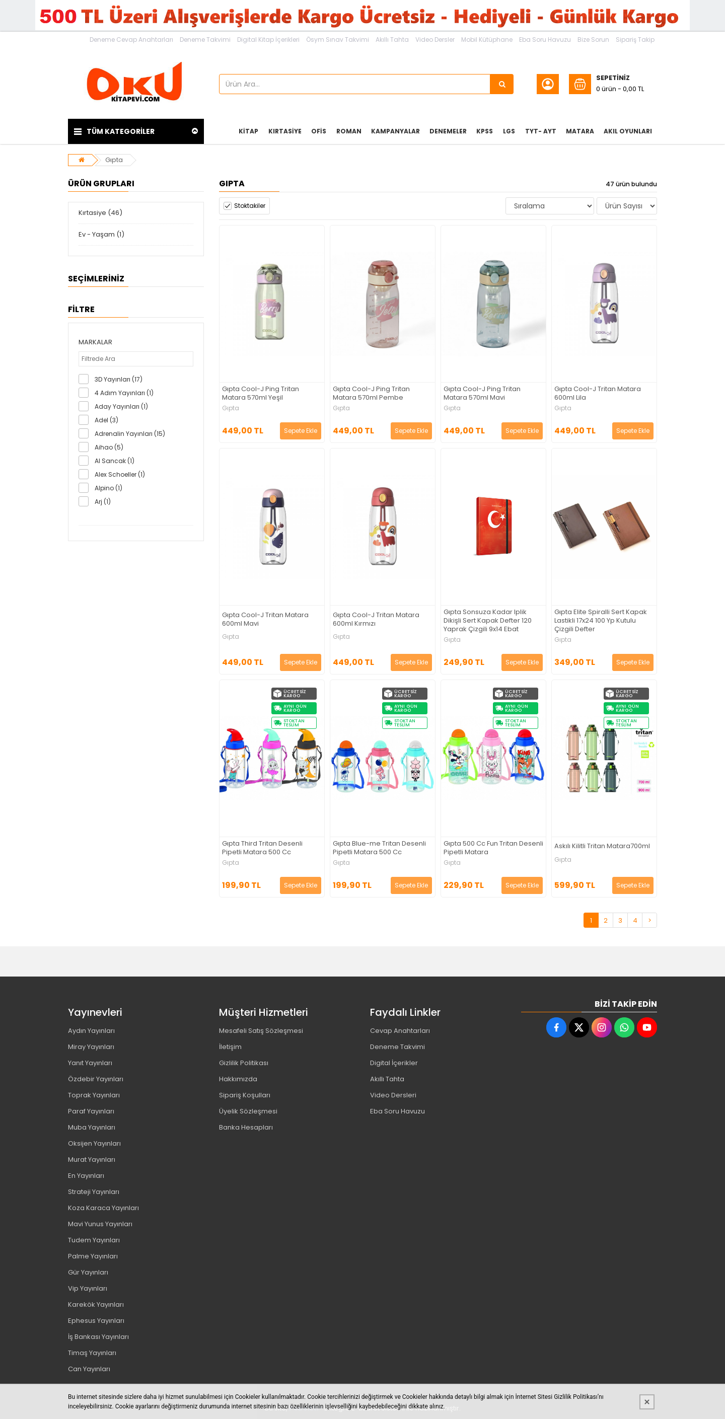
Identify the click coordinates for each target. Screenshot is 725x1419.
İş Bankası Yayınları (98, 1336)
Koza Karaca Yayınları (103, 1208)
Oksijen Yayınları (94, 1143)
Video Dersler (435, 39)
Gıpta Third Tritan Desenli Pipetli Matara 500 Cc (262, 848)
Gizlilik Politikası (243, 1063)
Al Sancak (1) (114, 461)
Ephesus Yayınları (96, 1320)
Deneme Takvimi (205, 39)
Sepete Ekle (300, 430)
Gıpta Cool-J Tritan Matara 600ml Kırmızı (376, 619)
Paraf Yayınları (91, 1111)
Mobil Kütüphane (487, 39)
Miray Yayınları (91, 1047)
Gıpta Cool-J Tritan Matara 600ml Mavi (265, 619)
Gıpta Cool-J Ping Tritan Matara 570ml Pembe (371, 393)
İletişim (230, 1047)
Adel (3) (106, 420)
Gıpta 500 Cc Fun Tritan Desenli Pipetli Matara (493, 848)
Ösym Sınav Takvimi (337, 39)
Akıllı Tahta (392, 39)
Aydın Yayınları (91, 1030)
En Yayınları (86, 1175)
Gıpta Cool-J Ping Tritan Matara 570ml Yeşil (260, 393)
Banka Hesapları (246, 1127)
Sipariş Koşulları (244, 1095)
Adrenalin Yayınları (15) (130, 433)
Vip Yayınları (87, 1288)
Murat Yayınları (91, 1159)
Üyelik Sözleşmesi (248, 1111)
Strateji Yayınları (93, 1192)
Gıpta (114, 160)
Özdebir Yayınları (95, 1079)
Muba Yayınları (91, 1127)
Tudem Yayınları (94, 1240)
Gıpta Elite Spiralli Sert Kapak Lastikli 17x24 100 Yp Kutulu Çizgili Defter (600, 621)
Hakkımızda (238, 1079)
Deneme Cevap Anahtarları (131, 39)
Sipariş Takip (635, 39)
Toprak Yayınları (94, 1095)
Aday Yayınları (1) (121, 406)
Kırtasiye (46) (100, 212)
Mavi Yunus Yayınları (100, 1224)
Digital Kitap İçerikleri (268, 39)
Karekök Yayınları (96, 1304)
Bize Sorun (593, 39)
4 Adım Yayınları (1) (124, 393)
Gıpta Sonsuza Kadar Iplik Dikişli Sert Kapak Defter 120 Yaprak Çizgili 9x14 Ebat (488, 621)
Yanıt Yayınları (90, 1063)
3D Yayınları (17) (118, 379)
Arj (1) (103, 501)
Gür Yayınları (88, 1272)
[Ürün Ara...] (502, 84)
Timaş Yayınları (92, 1353)
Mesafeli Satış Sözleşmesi (261, 1030)
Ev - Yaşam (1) (101, 234)
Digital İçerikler (394, 1063)
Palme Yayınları (93, 1256)
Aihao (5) (109, 447)
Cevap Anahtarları (400, 1030)
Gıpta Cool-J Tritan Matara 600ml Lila (597, 393)
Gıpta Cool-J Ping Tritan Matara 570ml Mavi (482, 393)
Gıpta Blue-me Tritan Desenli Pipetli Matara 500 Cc (379, 848)
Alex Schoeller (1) (120, 474)
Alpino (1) (108, 488)
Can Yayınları (89, 1369)
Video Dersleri (393, 1095)
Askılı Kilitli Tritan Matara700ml (602, 846)
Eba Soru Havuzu (545, 39)
